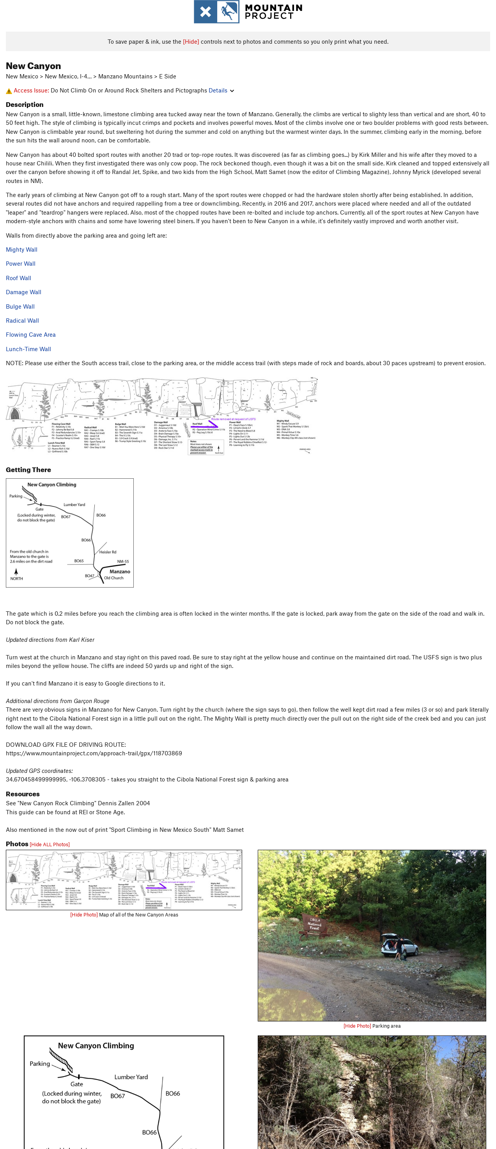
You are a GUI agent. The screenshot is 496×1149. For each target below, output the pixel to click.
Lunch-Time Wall (28, 348)
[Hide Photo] (84, 914)
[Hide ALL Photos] (50, 844)
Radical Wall (22, 320)
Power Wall (20, 263)
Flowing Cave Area (31, 334)
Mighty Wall (21, 249)
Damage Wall (23, 291)
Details (221, 90)
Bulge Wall (20, 306)
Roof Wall (18, 277)
